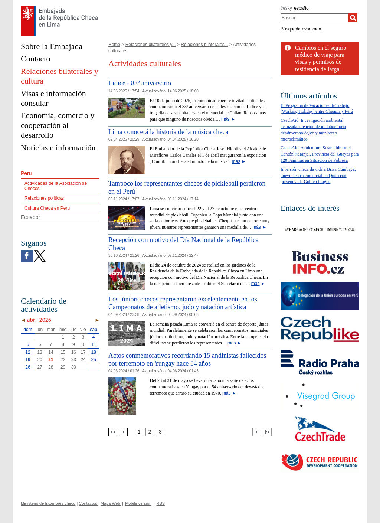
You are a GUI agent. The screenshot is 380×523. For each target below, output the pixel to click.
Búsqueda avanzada (301, 29)
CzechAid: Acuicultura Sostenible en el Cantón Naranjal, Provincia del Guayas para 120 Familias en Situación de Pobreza (320, 154)
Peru (26, 173)
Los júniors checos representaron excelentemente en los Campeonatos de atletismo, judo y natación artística (182, 303)
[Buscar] (352, 17)
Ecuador (30, 217)
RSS (160, 503)
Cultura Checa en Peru (47, 208)
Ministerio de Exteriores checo (48, 503)
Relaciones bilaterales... (204, 44)
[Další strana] (256, 432)
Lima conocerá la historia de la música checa (168, 131)
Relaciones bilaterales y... (150, 44)
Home (114, 44)
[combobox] (314, 17)
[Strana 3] (160, 432)
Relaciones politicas (44, 198)
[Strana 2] (149, 432)
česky (286, 8)
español (301, 8)
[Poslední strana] (267, 432)
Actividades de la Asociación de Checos (55, 186)
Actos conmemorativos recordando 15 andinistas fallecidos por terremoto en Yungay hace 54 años (187, 359)
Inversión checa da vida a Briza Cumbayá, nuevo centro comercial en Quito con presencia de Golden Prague (318, 175)
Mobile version (138, 503)
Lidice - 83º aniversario (139, 83)
